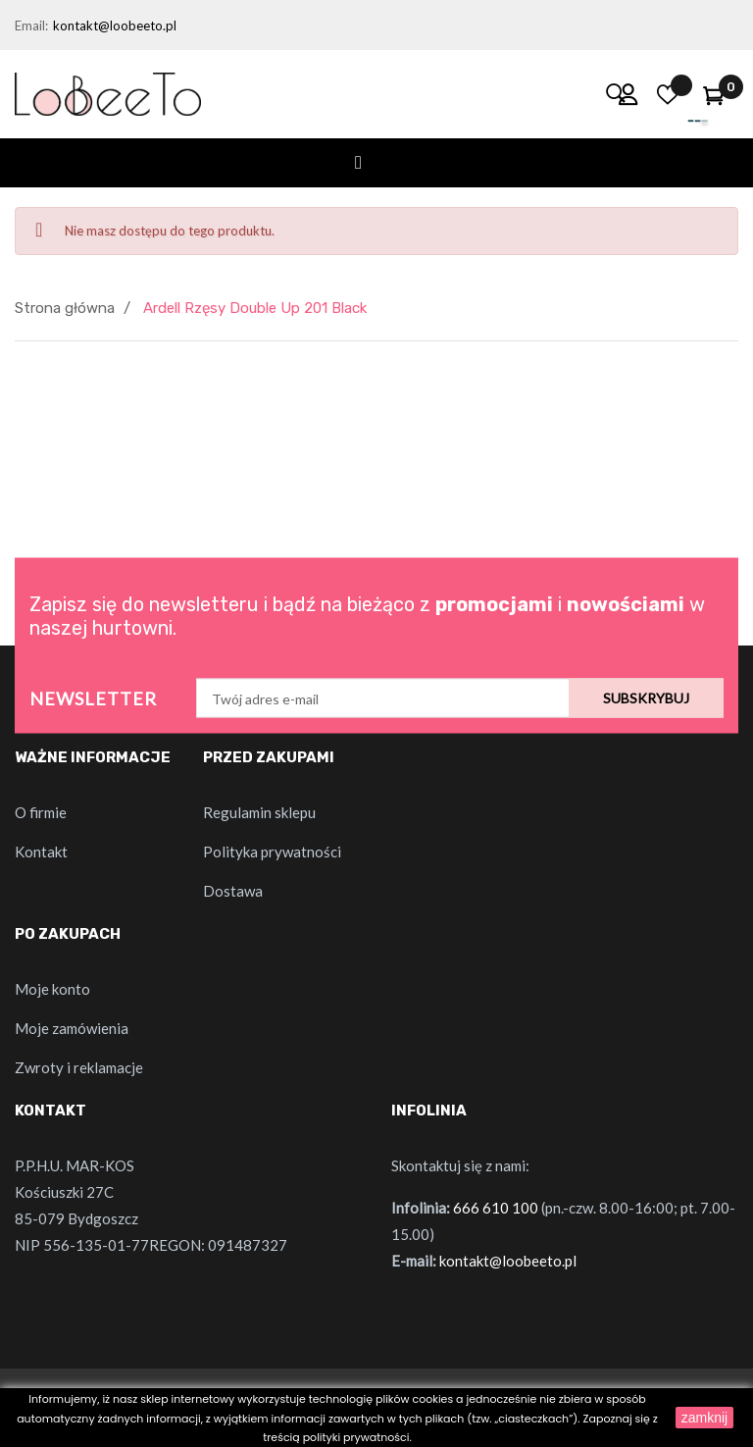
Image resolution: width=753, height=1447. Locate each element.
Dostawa (233, 891)
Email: (31, 25)
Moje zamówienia (71, 1028)
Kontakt (41, 851)
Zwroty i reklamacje (79, 1067)
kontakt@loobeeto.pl (114, 25)
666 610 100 (495, 1207)
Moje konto (52, 989)
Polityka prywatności (272, 851)
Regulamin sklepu (259, 812)
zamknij (704, 1417)
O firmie (41, 812)
